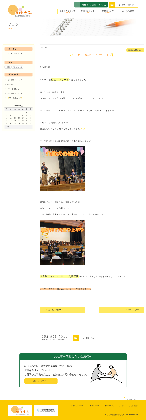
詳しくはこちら (40, 381)
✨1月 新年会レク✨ (15, 98)
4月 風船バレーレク (14, 80)
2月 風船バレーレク (14, 93)
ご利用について (88, 12)
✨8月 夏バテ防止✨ (54, 310)
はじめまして (18, 67)
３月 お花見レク (13, 89)
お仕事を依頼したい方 (94, 5)
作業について (108, 12)
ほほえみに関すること (135, 50)
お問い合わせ (126, 5)
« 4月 (8, 127)
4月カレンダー (12, 84)
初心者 (8, 67)
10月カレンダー (132, 310)
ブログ (121, 406)
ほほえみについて (68, 12)
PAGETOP (131, 399)
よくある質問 (128, 12)
